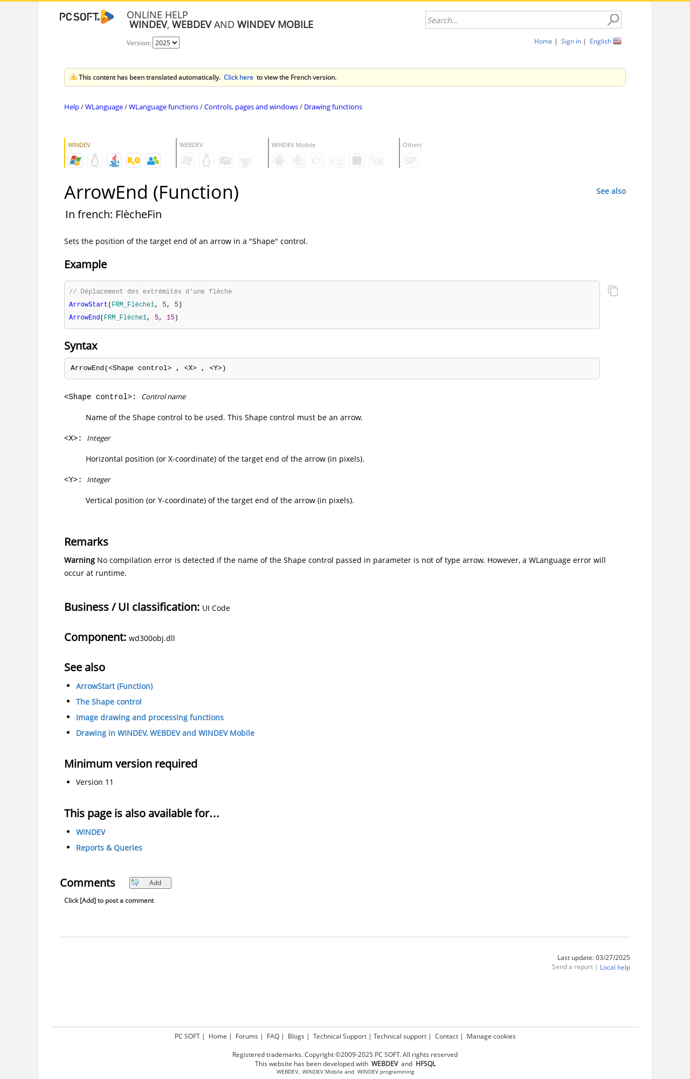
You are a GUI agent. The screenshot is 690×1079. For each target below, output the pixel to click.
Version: (140, 42)
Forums (247, 1036)
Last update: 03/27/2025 (593, 959)
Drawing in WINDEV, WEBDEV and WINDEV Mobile (165, 734)
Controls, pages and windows (251, 107)
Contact (446, 1036)
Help (71, 107)
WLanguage (104, 107)
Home (543, 41)
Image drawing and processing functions (150, 719)
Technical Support (340, 1036)
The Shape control (109, 703)
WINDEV (90, 834)
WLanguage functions (163, 107)
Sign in (571, 41)
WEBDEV (287, 1071)
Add (145, 884)
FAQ (273, 1036)
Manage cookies (491, 1036)
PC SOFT (187, 1036)
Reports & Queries (109, 849)
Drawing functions (333, 107)
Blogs (296, 1036)
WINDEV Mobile (322, 1071)
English (600, 41)
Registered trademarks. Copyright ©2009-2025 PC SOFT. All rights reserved (345, 1054)
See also (611, 191)
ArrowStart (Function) (114, 688)
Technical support (400, 1036)
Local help (615, 968)
